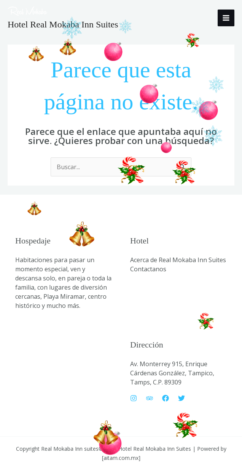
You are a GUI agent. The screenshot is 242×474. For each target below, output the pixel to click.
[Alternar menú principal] (226, 18)
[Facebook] (165, 398)
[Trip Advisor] (149, 398)
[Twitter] (181, 398)
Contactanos (148, 269)
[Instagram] (133, 398)
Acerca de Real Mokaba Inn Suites (178, 260)
